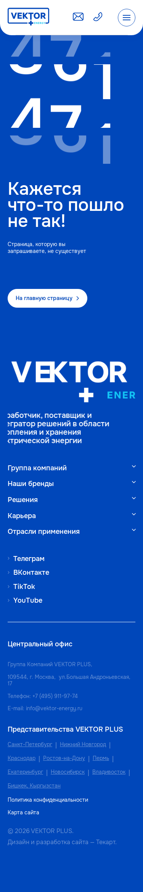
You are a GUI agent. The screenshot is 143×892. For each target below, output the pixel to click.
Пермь (101, 758)
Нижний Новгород (83, 744)
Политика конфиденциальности (48, 800)
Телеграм (29, 558)
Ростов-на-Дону (64, 758)
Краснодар (21, 758)
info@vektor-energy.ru (54, 708)
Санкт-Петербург (30, 744)
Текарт (105, 842)
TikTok (24, 586)
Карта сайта (23, 812)
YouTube (27, 600)
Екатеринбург (25, 772)
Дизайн (18, 842)
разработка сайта (62, 842)
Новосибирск (68, 772)
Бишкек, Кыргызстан (34, 786)
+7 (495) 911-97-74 (55, 696)
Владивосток (108, 772)
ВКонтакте (31, 572)
